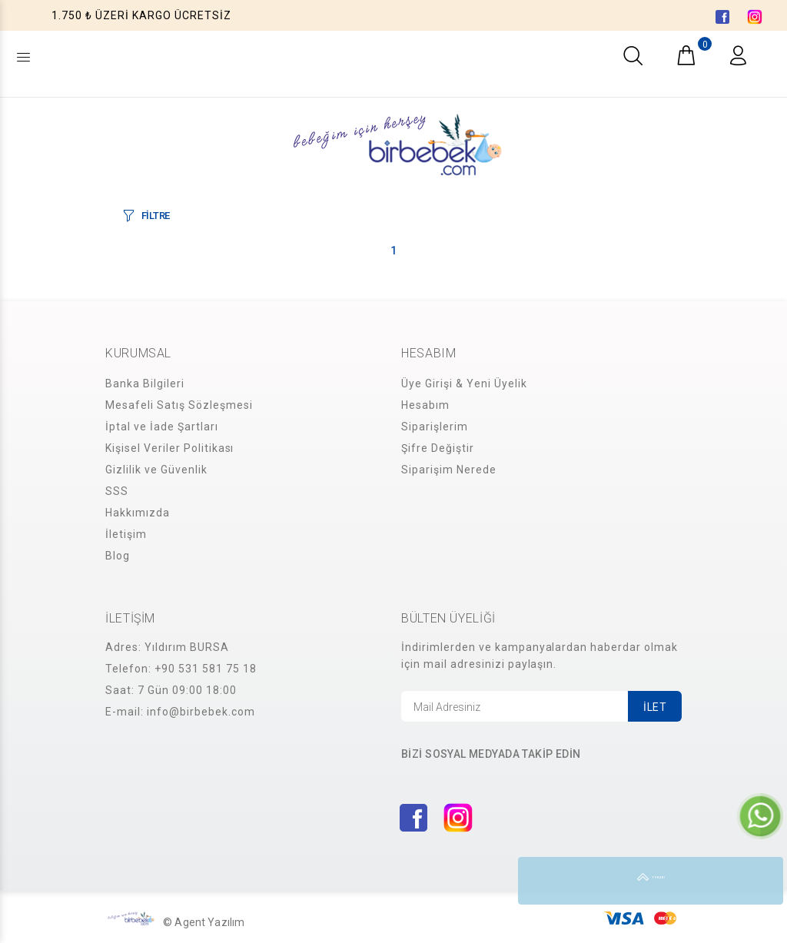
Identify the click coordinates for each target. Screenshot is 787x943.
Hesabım (425, 405)
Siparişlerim (434, 426)
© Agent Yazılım (203, 922)
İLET (654, 707)
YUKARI (759, 881)
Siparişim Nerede (448, 469)
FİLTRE (155, 215)
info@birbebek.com (201, 712)
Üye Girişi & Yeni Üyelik (464, 383)
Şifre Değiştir (437, 448)
